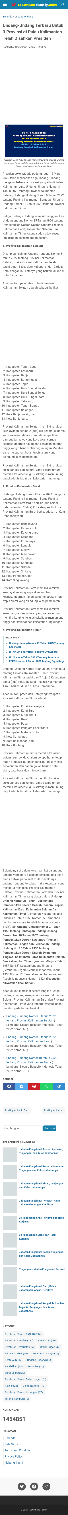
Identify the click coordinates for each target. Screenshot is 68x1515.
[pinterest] (34, 1086)
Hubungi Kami (14, 1462)
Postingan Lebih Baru (17, 1110)
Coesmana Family (39, 1510)
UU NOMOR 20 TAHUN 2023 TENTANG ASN (34, 652)
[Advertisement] (34, 87)
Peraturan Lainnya (46, 1353)
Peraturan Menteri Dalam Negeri (25, 1379)
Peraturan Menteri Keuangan (24, 1392)
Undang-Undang (39, 1360)
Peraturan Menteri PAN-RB (23, 1334)
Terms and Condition (18, 1450)
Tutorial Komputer (17, 1398)
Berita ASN (13, 1360)
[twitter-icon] (22, 1486)
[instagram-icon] (46, 1486)
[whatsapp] (46, 1086)
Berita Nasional (34, 1385)
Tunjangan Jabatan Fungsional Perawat (42, 1269)
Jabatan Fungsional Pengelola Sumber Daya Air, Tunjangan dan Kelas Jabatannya (41, 1307)
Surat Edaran (15, 1372)
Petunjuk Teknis (16, 1353)
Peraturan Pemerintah (20, 1347)
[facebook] (9, 1086)
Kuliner (11, 1385)
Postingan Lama (53, 1110)
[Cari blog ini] (63, 5)
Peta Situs (11, 1444)
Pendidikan (14, 1366)
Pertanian (36, 1366)
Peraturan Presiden (19, 1340)
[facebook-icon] (34, 1486)
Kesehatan (47, 1340)
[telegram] (59, 1086)
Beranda (10, 1438)
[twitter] (21, 1086)
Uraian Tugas (50, 1347)
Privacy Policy (14, 1456)
